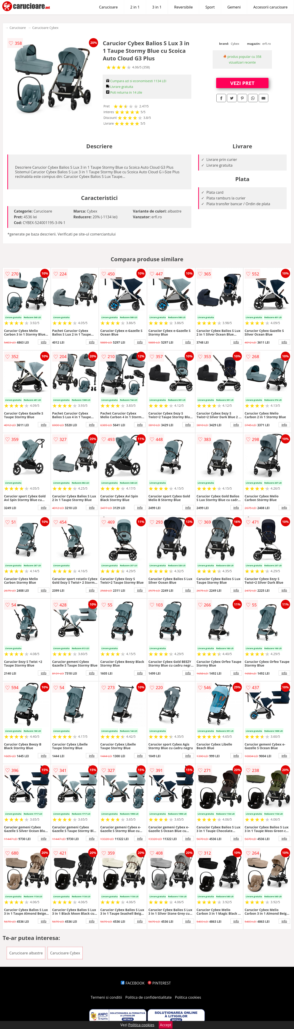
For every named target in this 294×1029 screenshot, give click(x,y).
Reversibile (183, 7)
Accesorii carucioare (270, 7)
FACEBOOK (132, 983)
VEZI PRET (242, 82)
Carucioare (108, 7)
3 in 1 (156, 7)
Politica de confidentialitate (148, 997)
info (43, 342)
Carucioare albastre (26, 953)
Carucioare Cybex (45, 27)
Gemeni (234, 7)
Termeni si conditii (106, 997)
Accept (165, 1024)
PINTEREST (159, 983)
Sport (210, 7)
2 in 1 (134, 7)
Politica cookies (188, 997)
